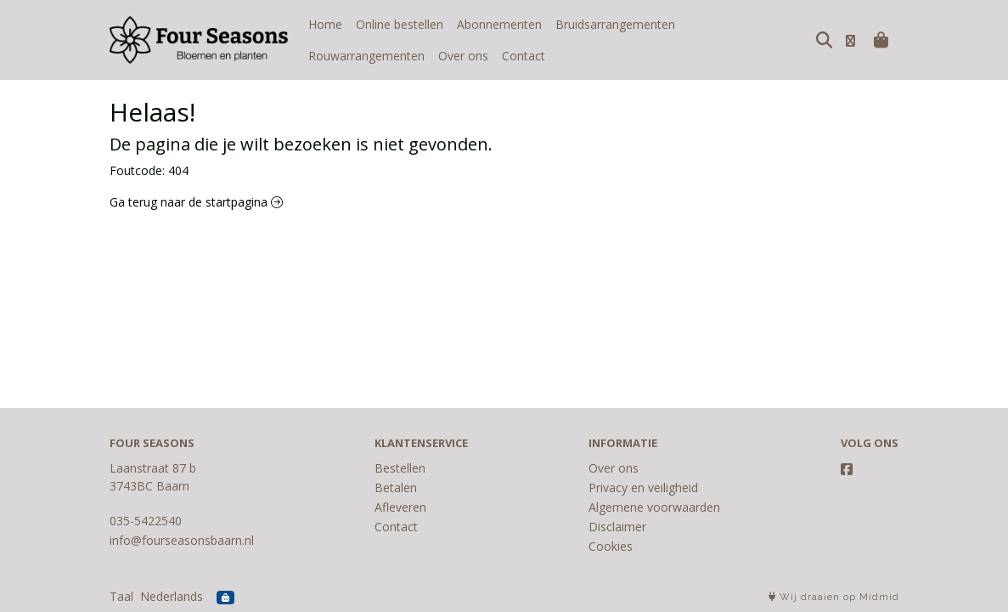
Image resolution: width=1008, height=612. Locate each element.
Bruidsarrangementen (615, 24)
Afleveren (400, 507)
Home (325, 24)
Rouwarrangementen (747, 24)
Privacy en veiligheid (643, 487)
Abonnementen (499, 24)
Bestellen (399, 468)
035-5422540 (146, 521)
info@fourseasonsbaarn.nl (182, 540)
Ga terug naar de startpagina (196, 202)
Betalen (395, 487)
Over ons (333, 56)
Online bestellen (399, 24)
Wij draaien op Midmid (834, 597)
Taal (121, 596)
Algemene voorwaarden (654, 507)
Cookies (610, 546)
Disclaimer (617, 526)
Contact (393, 56)
